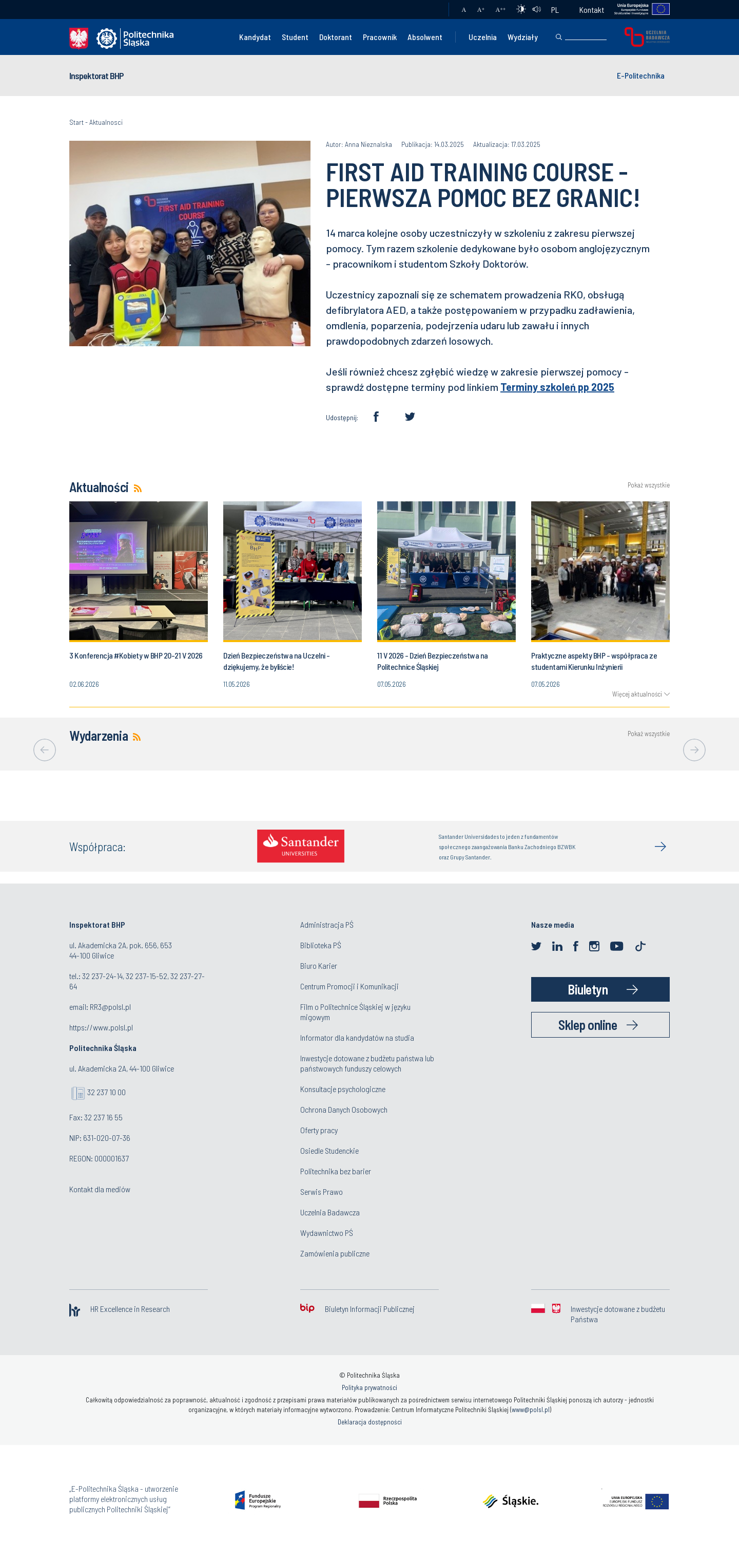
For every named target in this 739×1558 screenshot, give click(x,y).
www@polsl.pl (531, 1409)
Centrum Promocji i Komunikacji (349, 986)
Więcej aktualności (637, 694)
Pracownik (380, 37)
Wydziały (523, 37)
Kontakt (591, 9)
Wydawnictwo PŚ (326, 1232)
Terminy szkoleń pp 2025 (557, 387)
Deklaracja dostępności (370, 1422)
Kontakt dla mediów (99, 1189)
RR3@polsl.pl (110, 1006)
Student (295, 37)
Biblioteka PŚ (320, 945)
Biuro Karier (318, 965)
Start (76, 122)
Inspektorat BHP (96, 75)
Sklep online (587, 1025)
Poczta (431, 9)
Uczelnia (483, 37)
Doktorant (335, 37)
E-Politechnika (641, 75)
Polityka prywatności (369, 1387)
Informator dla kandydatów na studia (357, 1037)
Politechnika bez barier (335, 1171)
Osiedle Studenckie (329, 1150)
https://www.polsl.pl (101, 1027)
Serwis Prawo (321, 1191)
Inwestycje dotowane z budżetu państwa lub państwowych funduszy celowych (367, 1063)
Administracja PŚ (327, 924)
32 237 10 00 (106, 1092)
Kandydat (255, 37)
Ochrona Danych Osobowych (343, 1109)
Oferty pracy (319, 1130)
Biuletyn (588, 989)
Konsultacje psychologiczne (342, 1089)
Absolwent (424, 37)
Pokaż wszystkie (649, 485)
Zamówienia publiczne (334, 1253)
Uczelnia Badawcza (330, 1212)
